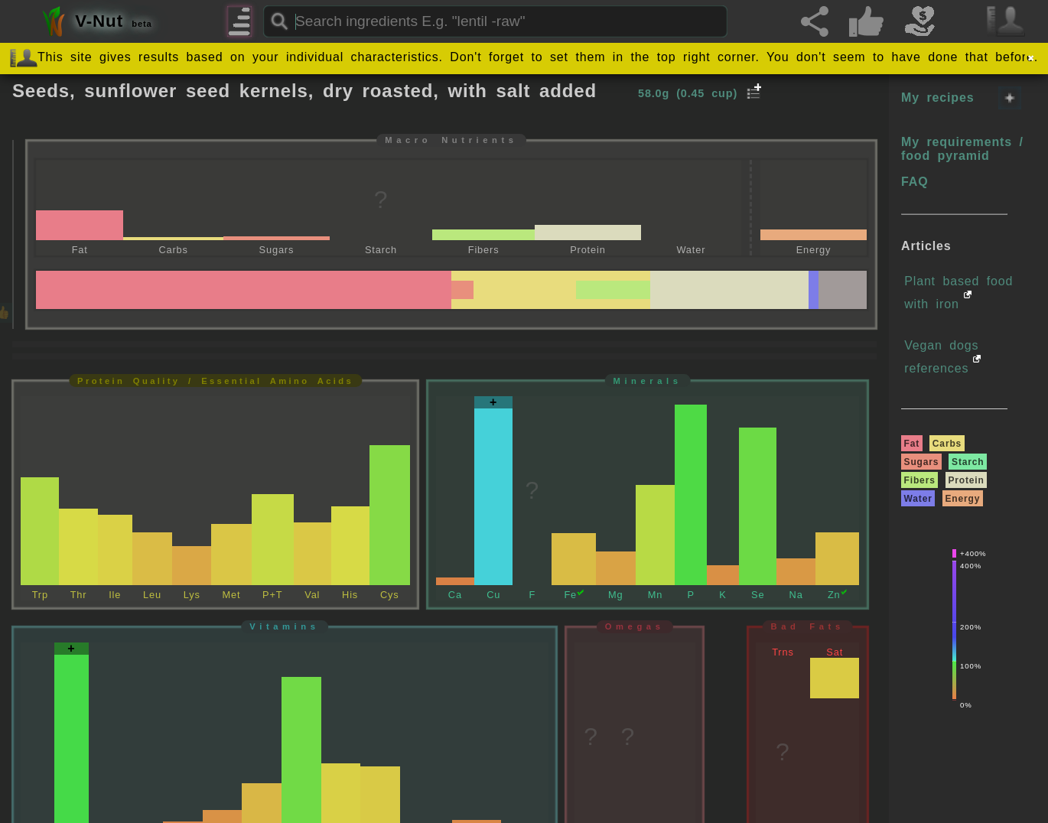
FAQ (914, 181)
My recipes (937, 97)
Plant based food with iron (958, 293)
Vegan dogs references (941, 357)
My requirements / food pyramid (962, 148)
